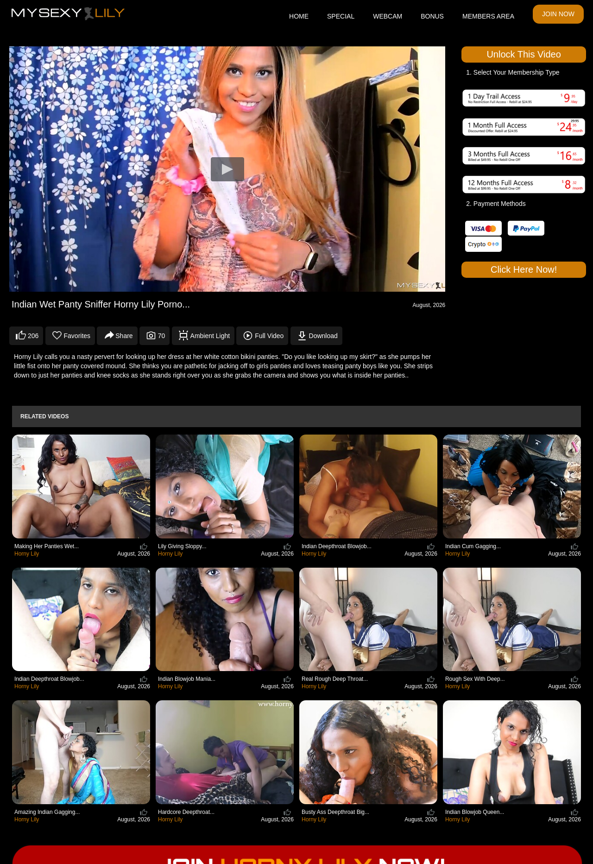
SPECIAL (340, 16)
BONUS (432, 16)
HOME (299, 16)
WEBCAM (387, 16)
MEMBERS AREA (488, 16)
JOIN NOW (558, 14)
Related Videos (44, 416)
